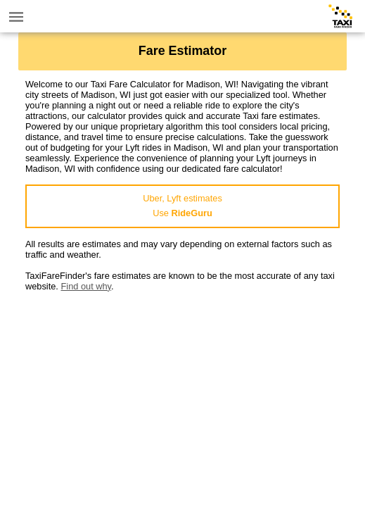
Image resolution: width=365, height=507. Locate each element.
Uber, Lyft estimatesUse (182, 205)
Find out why (85, 286)
